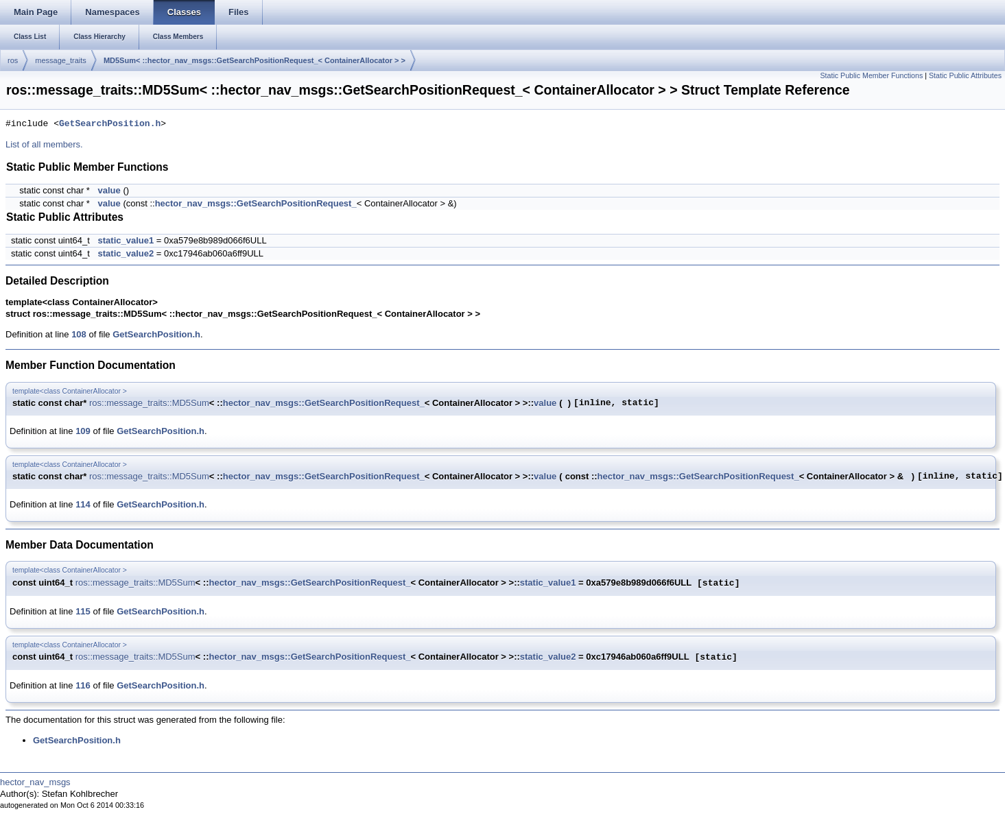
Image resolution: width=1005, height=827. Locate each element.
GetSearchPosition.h (110, 124)
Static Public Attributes (965, 75)
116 (83, 685)
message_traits (60, 60)
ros (13, 60)
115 (83, 611)
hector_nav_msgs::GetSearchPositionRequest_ (256, 203)
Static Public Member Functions (871, 75)
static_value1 (126, 240)
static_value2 (126, 253)
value (109, 190)
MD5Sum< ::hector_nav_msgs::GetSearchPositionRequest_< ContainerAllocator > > (254, 60)
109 (83, 431)
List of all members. (44, 144)
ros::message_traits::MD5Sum (149, 403)
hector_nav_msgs (35, 782)
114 (83, 504)
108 (78, 334)
